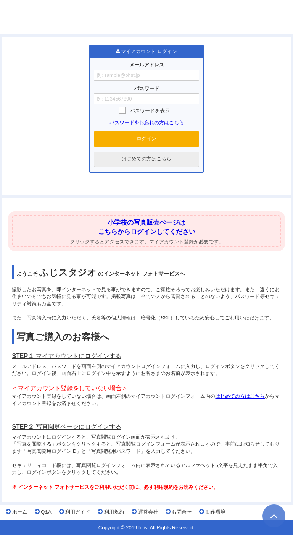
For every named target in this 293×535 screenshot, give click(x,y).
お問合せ (179, 512)
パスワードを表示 (150, 110)
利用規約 (111, 512)
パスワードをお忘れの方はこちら (146, 122)
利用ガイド (74, 512)
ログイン (146, 138)
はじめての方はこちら (146, 159)
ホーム (16, 512)
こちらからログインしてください (146, 231)
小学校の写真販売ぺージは (146, 222)
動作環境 (212, 512)
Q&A (43, 512)
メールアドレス (146, 65)
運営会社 (145, 512)
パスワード (146, 88)
